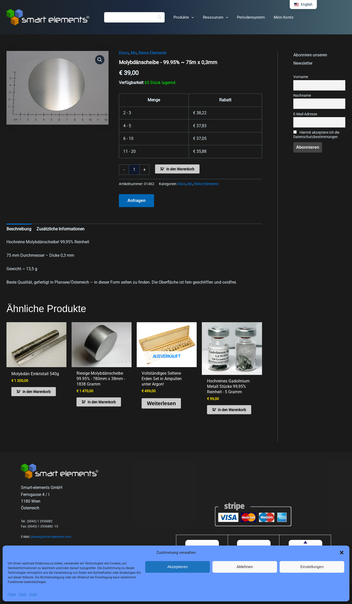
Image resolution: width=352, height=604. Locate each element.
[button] (341, 552)
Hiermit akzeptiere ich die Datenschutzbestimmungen (316, 134)
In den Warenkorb (180, 169)
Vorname (300, 77)
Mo (134, 52)
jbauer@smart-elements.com (51, 537)
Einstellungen (312, 566)
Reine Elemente (152, 52)
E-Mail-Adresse (305, 114)
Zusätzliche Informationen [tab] (60, 228)
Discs (124, 52)
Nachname (302, 95)
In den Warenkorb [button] (36, 392)
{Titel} (12, 594)
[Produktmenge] (134, 169)
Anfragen (136, 200)
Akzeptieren (177, 566)
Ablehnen (244, 566)
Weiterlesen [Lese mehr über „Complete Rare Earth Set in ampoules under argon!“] (161, 403)
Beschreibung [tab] (18, 228)
